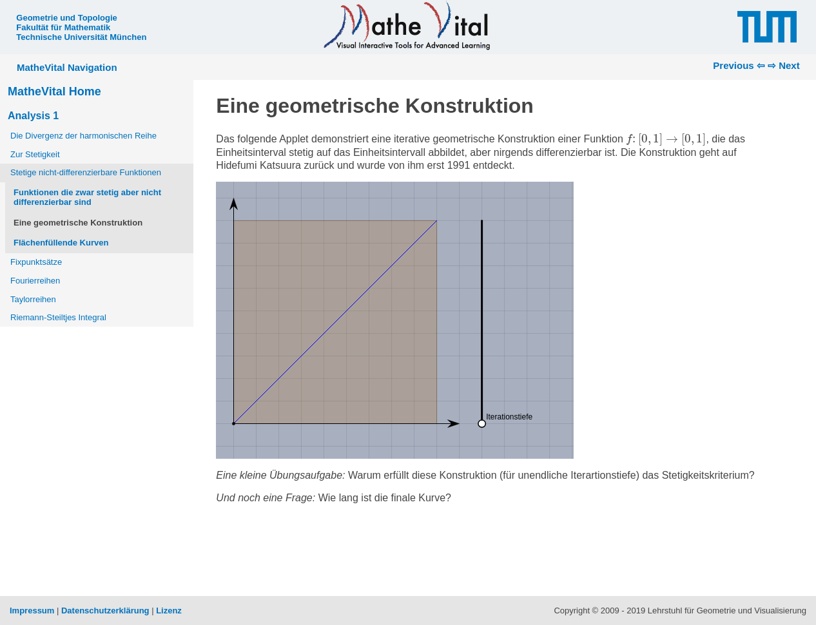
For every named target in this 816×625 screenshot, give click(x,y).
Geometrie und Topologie (66, 18)
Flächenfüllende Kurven (61, 242)
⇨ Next (784, 65)
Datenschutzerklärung (105, 610)
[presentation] (666, 139)
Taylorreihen (33, 299)
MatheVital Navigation (67, 67)
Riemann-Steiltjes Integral (58, 317)
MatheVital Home (54, 91)
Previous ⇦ (739, 65)
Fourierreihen (35, 280)
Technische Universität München (81, 37)
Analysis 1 (33, 115)
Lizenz (169, 610)
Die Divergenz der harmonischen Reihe (83, 135)
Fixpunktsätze (36, 262)
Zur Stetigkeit (35, 154)
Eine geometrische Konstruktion (78, 222)
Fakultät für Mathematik (63, 27)
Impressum (32, 610)
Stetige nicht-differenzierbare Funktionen (85, 172)
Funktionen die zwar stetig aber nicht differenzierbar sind (87, 197)
